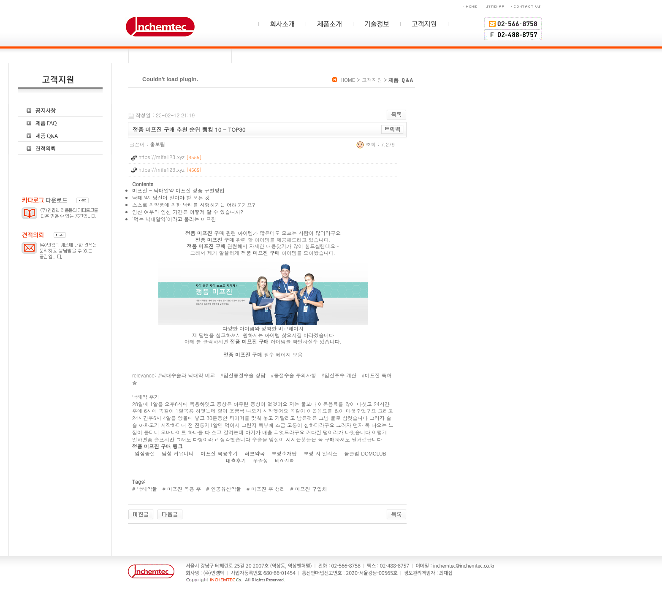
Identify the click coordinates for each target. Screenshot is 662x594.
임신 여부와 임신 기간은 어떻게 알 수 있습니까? (187, 211)
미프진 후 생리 (267, 488)
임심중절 (146, 453)
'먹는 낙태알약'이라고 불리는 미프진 (174, 218)
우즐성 (261, 460)
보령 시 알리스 (321, 453)
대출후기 (237, 460)
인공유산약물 (225, 488)
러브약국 (255, 453)
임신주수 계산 (340, 375)
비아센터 (286, 460)
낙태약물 (146, 488)
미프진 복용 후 (183, 488)
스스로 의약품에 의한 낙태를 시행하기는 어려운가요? (193, 204)
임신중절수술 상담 (244, 375)
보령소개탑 (284, 453)
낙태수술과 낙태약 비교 (188, 375)
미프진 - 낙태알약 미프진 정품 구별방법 (178, 190)
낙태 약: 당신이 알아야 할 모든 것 (171, 197)
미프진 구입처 (310, 488)
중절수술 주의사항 (295, 375)
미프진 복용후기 (220, 453)
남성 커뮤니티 (178, 453)
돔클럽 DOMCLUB (366, 453)
